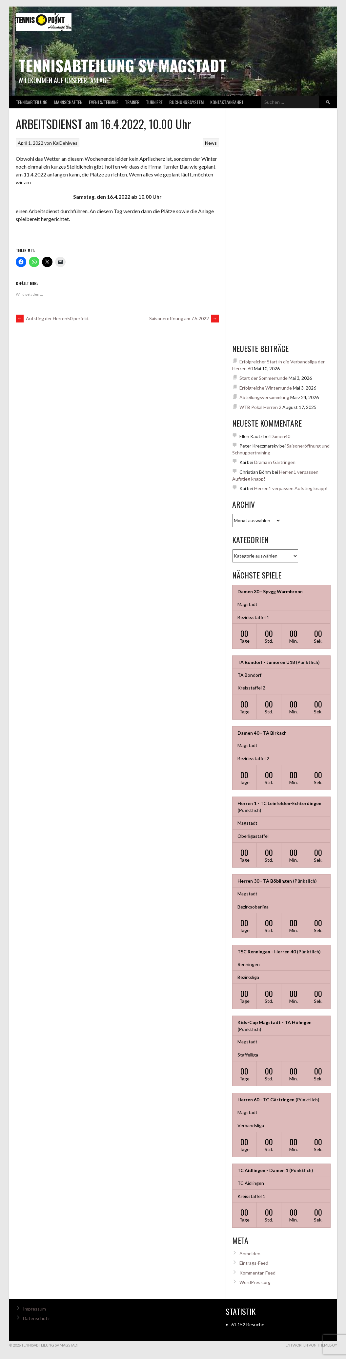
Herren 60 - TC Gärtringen (266, 1099)
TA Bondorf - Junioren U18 (266, 662)
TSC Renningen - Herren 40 (266, 951)
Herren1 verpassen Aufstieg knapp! (291, 488)
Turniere (154, 102)
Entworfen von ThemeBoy (311, 1345)
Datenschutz (36, 1318)
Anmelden (249, 1253)
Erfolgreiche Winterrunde (265, 388)
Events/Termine (103, 102)
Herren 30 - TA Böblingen (264, 881)
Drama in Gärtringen (274, 462)
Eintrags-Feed (253, 1263)
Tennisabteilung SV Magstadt (122, 65)
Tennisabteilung (32, 102)
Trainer (132, 102)
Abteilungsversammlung (264, 397)
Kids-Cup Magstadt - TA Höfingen (274, 1022)
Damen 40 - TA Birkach (262, 733)
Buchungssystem (186, 102)
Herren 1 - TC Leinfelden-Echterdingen (279, 803)
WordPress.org (255, 1282)
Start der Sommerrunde (263, 378)
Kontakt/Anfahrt (227, 102)
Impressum (34, 1309)
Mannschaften (68, 102)
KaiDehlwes (65, 143)
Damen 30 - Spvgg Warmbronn (270, 591)
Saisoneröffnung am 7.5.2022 (184, 318)
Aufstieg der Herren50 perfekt (52, 318)
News (211, 143)
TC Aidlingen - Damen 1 (262, 1170)
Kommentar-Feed (257, 1273)
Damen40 (280, 436)
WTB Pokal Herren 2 (260, 407)
